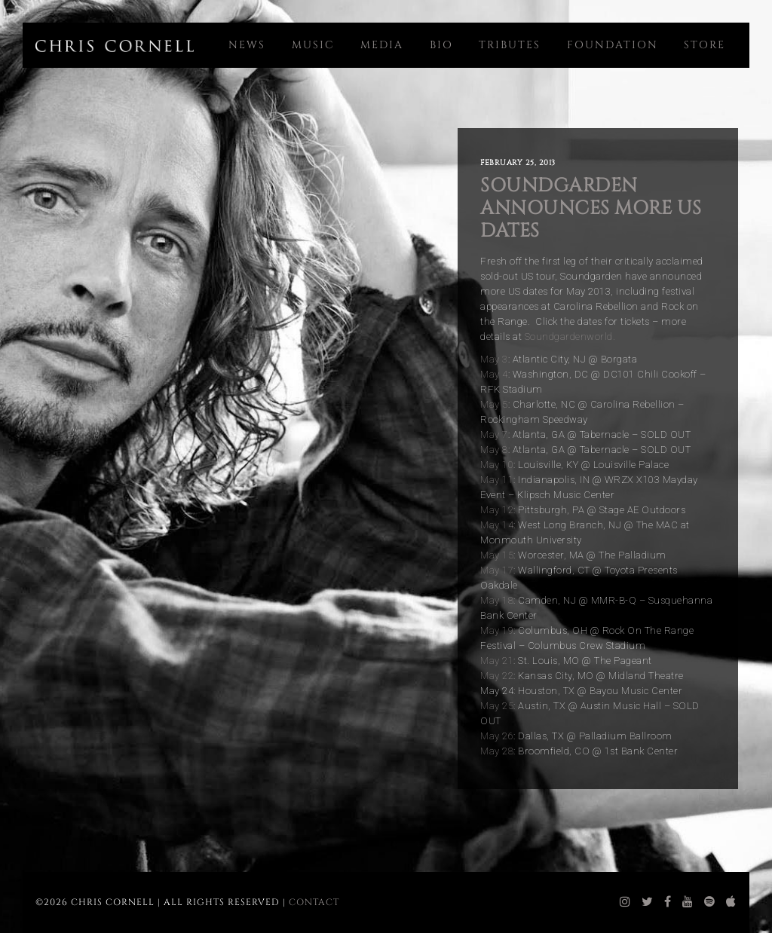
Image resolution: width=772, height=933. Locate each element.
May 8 (494, 449)
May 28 (496, 751)
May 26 (496, 736)
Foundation (612, 45)
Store (704, 45)
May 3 (494, 359)
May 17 (496, 570)
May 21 (496, 660)
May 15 (496, 555)
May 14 (496, 525)
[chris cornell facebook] (668, 902)
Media (381, 45)
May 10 (496, 464)
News (246, 45)
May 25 (496, 705)
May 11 (496, 479)
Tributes (510, 45)
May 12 (496, 509)
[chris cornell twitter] (648, 902)
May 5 (494, 404)
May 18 (496, 600)
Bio (441, 45)
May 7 (494, 434)
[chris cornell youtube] (688, 902)
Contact (314, 902)
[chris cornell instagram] (625, 902)
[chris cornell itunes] (731, 902)
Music (313, 45)
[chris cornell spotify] (709, 902)
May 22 (496, 675)
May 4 (494, 374)
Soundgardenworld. (570, 336)
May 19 (496, 630)
